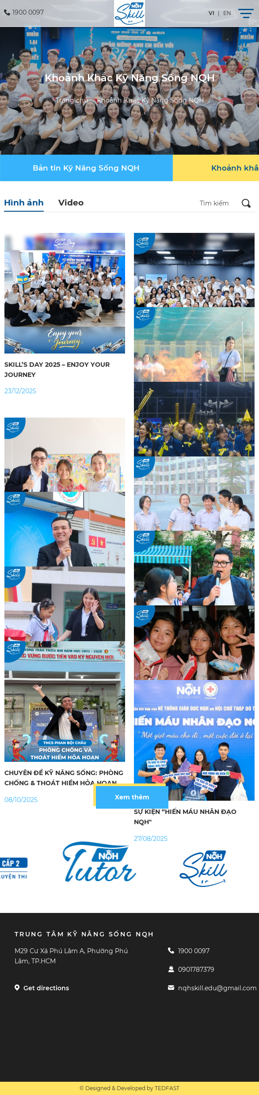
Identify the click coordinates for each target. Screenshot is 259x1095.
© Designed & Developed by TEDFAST (129, 1088)
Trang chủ (72, 100)
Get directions (42, 988)
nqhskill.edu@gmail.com (212, 988)
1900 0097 (188, 951)
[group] (86, 168)
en (227, 13)
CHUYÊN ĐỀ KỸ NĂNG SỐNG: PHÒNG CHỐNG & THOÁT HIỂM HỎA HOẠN (63, 778)
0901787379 (191, 969)
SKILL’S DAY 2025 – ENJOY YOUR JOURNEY (57, 370)
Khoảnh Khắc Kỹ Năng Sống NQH (150, 100)
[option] (107, 861)
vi (211, 13)
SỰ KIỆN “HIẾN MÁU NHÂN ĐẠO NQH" (185, 817)
